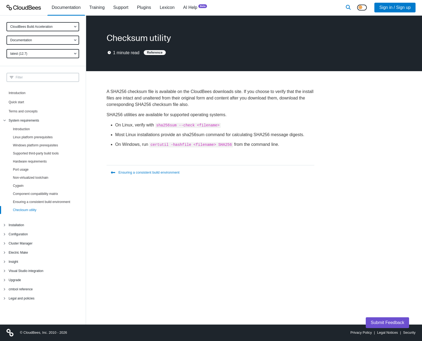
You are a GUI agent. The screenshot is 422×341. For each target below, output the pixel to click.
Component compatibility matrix (35, 194)
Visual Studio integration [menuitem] (26, 271)
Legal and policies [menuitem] (21, 298)
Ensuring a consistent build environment (41, 202)
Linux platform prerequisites (32, 137)
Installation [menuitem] (16, 225)
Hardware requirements (30, 161)
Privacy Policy (361, 332)
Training (97, 7)
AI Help (195, 7)
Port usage (21, 169)
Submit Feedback (387, 322)
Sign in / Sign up (395, 7)
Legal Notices (387, 332)
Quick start (16, 102)
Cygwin (18, 186)
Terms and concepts (23, 111)
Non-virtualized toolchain (30, 178)
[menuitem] (66, 7)
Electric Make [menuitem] (18, 252)
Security (409, 332)
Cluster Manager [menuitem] (21, 243)
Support (120, 7)
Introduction (17, 93)
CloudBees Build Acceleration (31, 27)
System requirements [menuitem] (24, 120)
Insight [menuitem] (13, 262)
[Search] (348, 7)
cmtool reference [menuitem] (21, 289)
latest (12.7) (18, 54)
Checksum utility (24, 210)
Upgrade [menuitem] (15, 280)
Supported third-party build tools (36, 153)
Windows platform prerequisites (35, 145)
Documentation (21, 40)
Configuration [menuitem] (18, 234)
